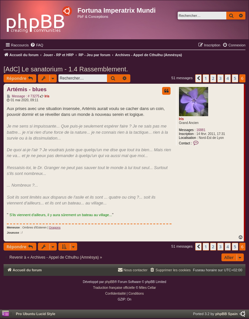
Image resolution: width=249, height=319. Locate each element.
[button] (198, 78)
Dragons (54, 227)
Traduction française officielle (114, 287)
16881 (201, 130)
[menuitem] (36, 45)
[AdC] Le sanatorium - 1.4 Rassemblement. (66, 69)
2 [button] (213, 78)
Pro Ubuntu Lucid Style (35, 314)
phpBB (109, 282)
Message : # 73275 (23, 96)
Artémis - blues (27, 89)
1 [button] (206, 78)
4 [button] (228, 78)
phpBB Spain (226, 314)
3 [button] (220, 78)
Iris (181, 119)
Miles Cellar (147, 287)
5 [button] (235, 78)
